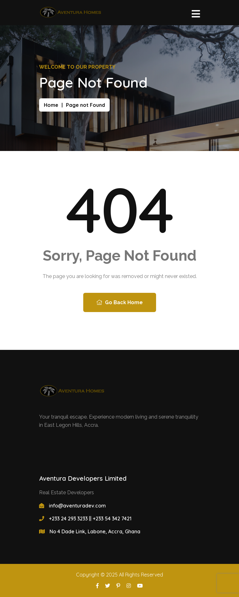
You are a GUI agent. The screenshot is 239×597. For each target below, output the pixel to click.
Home (51, 105)
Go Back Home (119, 302)
